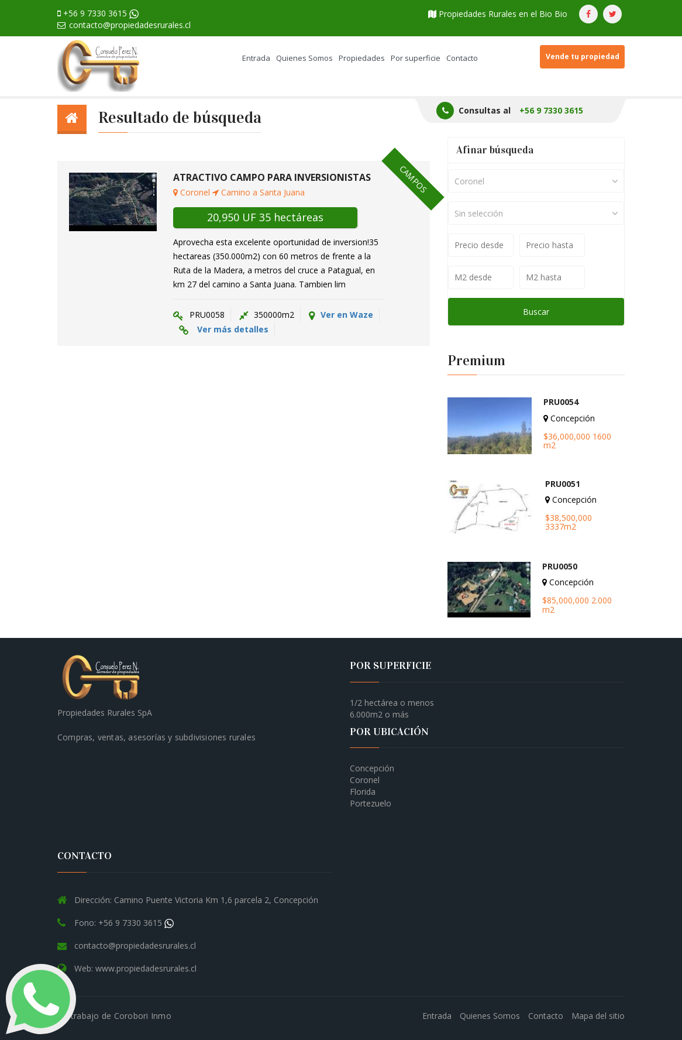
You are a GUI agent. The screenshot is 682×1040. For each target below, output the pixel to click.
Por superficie (415, 58)
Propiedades (362, 58)
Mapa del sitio (598, 1015)
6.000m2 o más (379, 714)
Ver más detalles (232, 329)
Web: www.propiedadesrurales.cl (135, 968)
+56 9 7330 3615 (98, 13)
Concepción (372, 768)
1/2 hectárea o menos (392, 702)
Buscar (536, 311)
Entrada (256, 58)
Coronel (365, 779)
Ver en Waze (341, 315)
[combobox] (536, 181)
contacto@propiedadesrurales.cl (124, 24)
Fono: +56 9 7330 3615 (124, 922)
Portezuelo (370, 803)
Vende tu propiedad (582, 56)
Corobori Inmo (142, 1015)
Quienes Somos (304, 58)
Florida (363, 791)
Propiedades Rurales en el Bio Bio (497, 13)
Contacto (462, 58)
